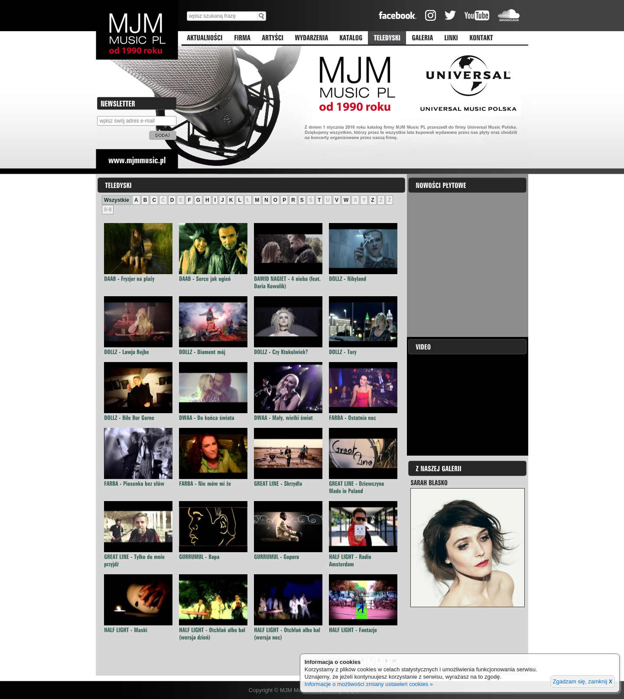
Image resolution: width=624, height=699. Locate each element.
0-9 (107, 210)
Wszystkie (116, 200)
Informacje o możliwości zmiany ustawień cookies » (369, 684)
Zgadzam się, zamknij (582, 681)
